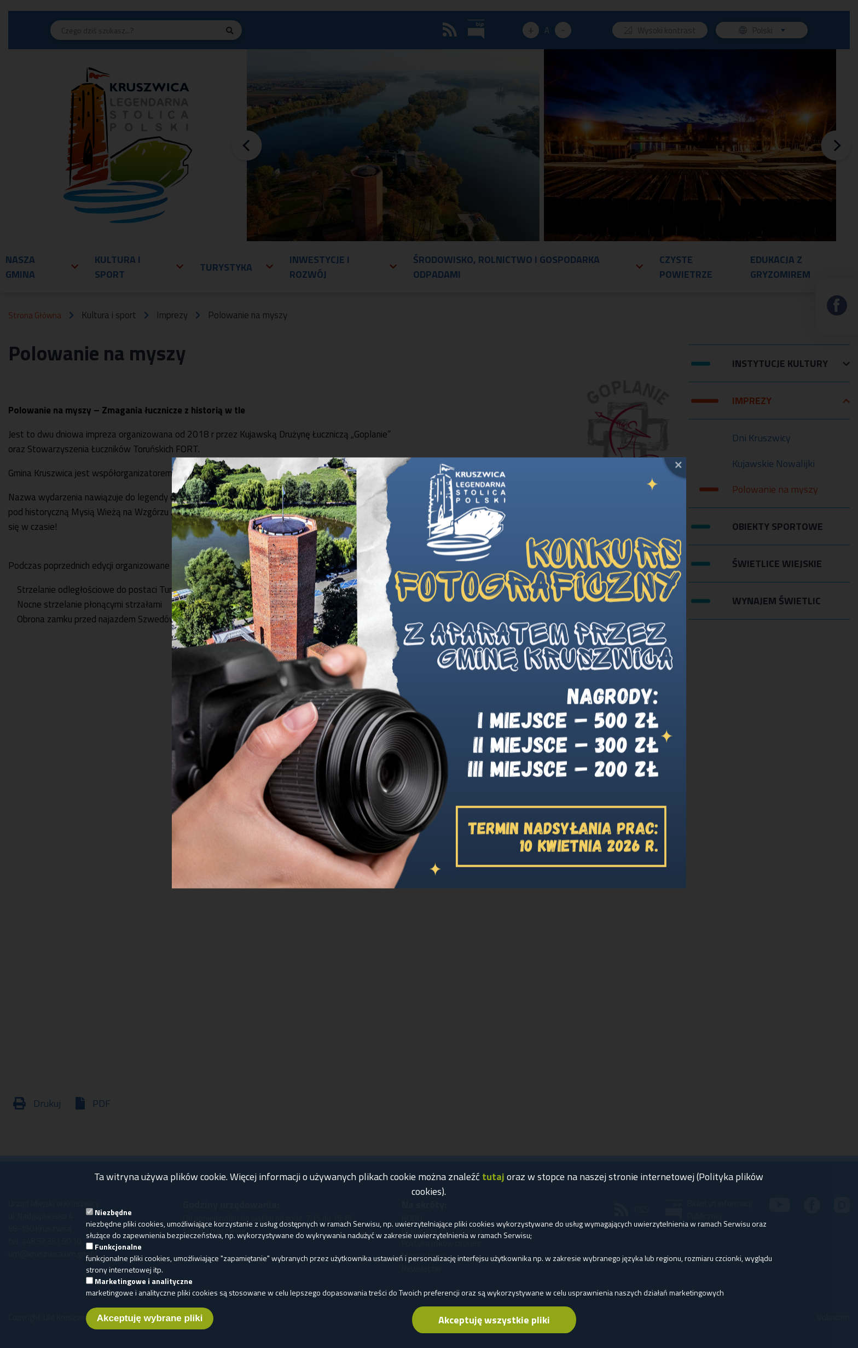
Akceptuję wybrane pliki (150, 1318)
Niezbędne (113, 1212)
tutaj (493, 1176)
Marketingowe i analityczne (144, 1281)
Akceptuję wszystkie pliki (494, 1319)
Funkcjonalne (118, 1246)
